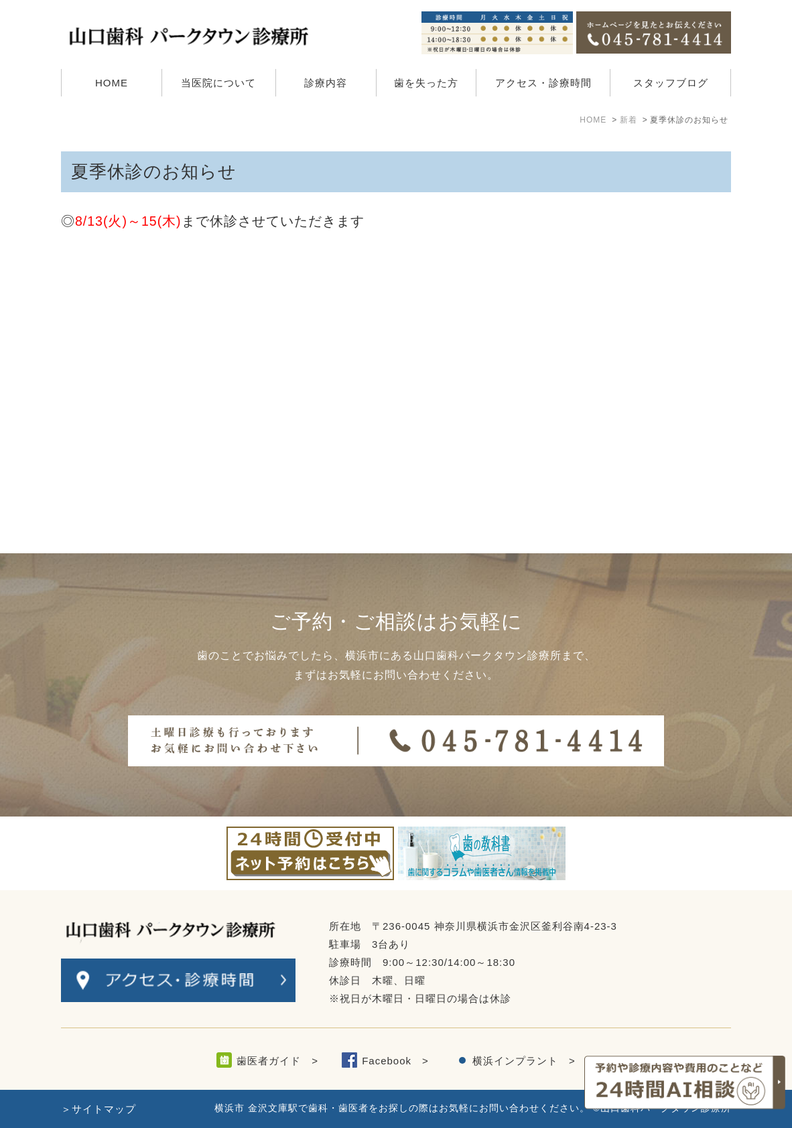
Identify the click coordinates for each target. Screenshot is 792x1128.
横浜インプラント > (524, 1060)
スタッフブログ (670, 82)
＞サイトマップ (98, 1109)
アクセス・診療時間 (543, 82)
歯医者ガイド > (277, 1060)
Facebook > (395, 1060)
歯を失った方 (426, 82)
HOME (111, 82)
